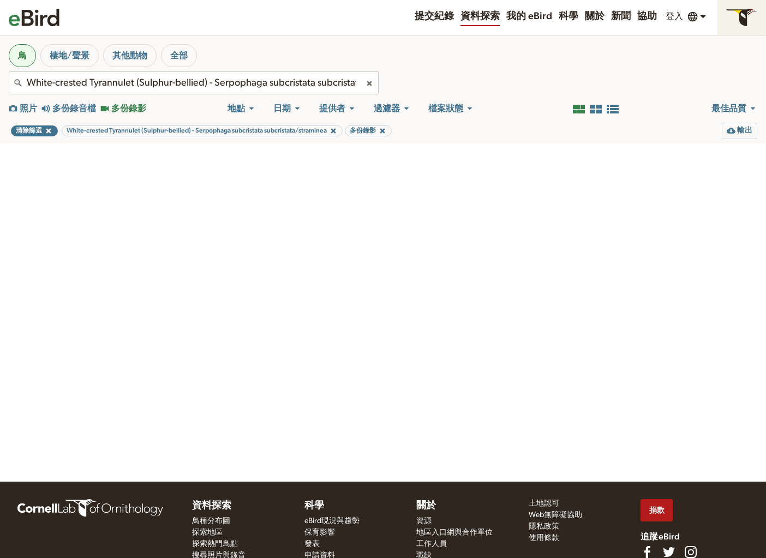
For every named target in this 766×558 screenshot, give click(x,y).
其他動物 (129, 55)
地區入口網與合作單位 (454, 532)
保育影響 (319, 532)
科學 (568, 16)
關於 (595, 16)
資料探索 (480, 16)
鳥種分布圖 (211, 521)
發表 (312, 544)
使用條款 (544, 538)
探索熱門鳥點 (215, 544)
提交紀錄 (434, 16)
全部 (179, 55)
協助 (647, 16)
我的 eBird (529, 16)
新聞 (621, 16)
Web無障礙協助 (555, 515)
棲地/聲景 (69, 55)
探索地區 (207, 532)
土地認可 (544, 503)
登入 (674, 16)
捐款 (657, 510)
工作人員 (431, 544)
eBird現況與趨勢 (332, 521)
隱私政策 (544, 526)
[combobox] (194, 83)
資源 (424, 521)
